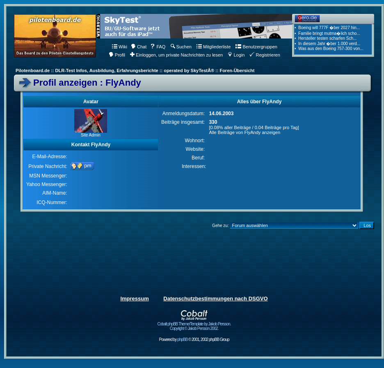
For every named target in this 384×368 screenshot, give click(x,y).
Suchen (181, 46)
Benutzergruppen (256, 46)
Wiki (119, 46)
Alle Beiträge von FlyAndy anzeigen (244, 132)
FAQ (157, 46)
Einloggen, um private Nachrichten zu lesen (176, 54)
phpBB (182, 339)
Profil (117, 54)
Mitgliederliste (214, 46)
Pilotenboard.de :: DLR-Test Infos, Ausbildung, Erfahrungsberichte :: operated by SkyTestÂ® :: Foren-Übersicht (135, 70)
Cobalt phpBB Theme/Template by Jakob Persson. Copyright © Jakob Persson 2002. (194, 324)
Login (236, 54)
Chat (138, 46)
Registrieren (264, 54)
